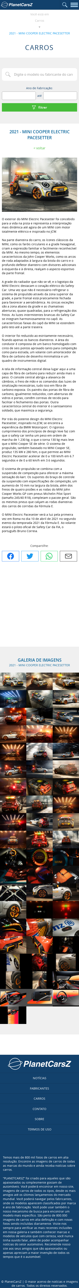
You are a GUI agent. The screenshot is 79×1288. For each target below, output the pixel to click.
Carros (39, 21)
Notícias (39, 1078)
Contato (39, 1109)
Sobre (39, 1119)
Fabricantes (39, 1088)
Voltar (41, 148)
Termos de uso (39, 1129)
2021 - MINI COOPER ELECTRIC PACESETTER (39, 33)
